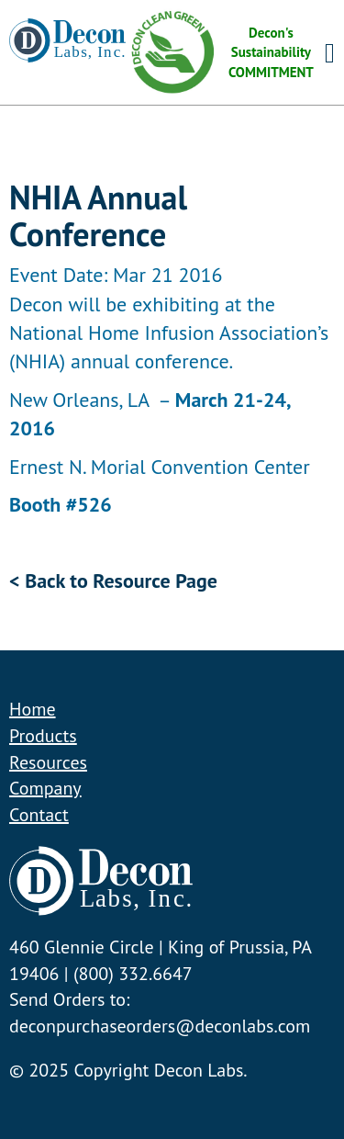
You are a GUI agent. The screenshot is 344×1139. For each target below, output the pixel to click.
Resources (48, 762)
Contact (39, 815)
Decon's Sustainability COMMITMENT (220, 52)
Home (32, 709)
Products (43, 736)
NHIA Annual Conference (98, 215)
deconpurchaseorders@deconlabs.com (159, 1026)
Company (45, 788)
